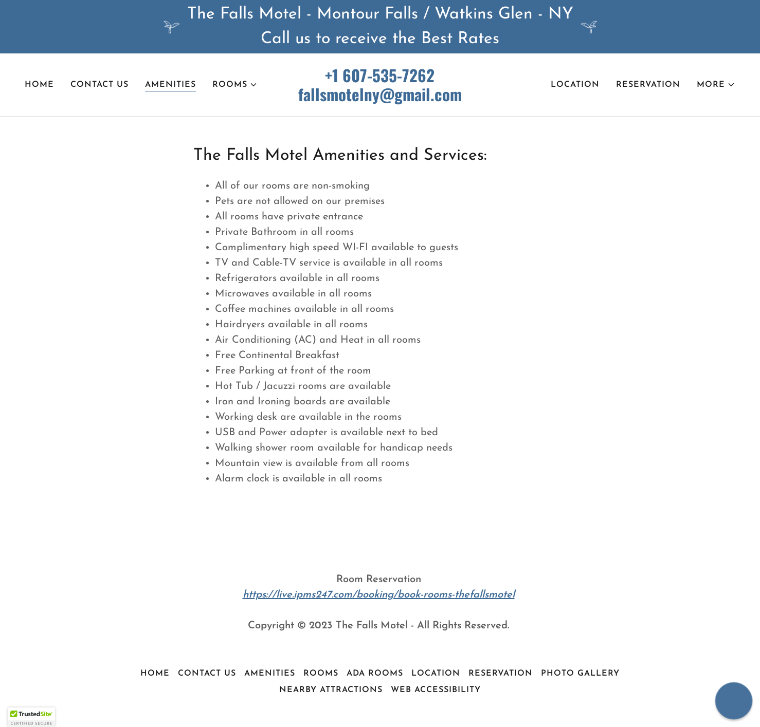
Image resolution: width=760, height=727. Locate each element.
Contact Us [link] (99, 85)
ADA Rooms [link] (375, 673)
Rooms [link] (320, 673)
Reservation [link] (648, 85)
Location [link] (575, 85)
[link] (380, 99)
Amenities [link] (170, 85)
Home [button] (155, 673)
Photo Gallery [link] (580, 673)
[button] (235, 85)
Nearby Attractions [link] (331, 690)
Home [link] (39, 85)
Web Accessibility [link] (436, 690)
